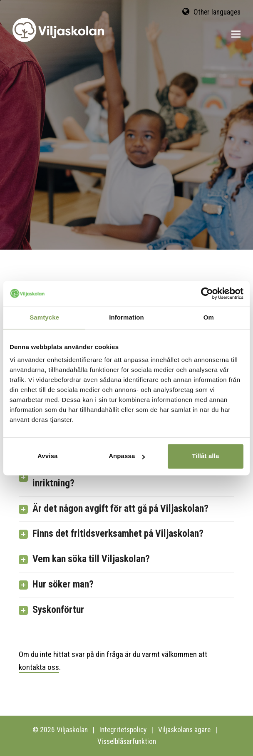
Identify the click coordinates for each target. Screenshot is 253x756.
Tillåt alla (205, 455)
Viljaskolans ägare (184, 730)
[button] (236, 34)
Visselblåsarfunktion (126, 741)
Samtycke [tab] (44, 317)
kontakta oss (39, 667)
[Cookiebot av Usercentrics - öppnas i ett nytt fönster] (207, 293)
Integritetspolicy (122, 730)
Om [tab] (208, 317)
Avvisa (47, 455)
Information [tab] (126, 317)
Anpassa (127, 455)
